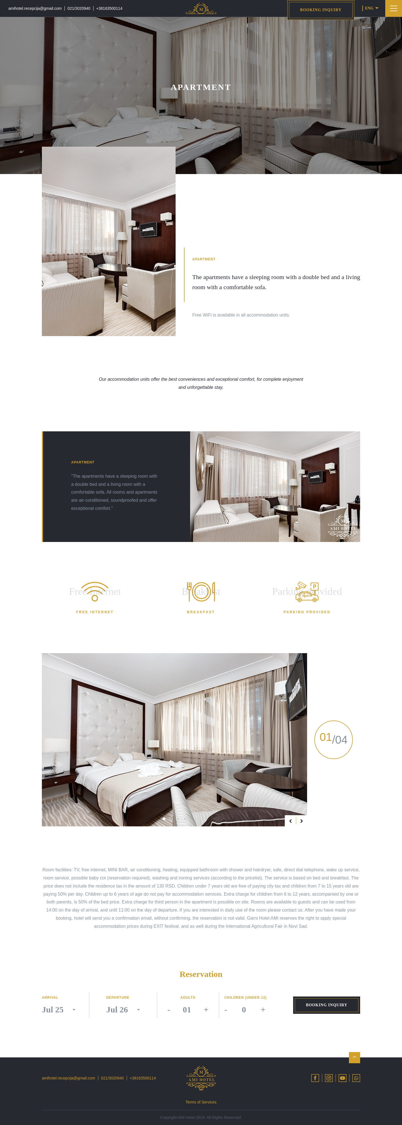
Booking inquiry (321, 10)
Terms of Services (200, 1102)
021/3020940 (79, 8)
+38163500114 (109, 8)
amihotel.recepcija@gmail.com (35, 8)
